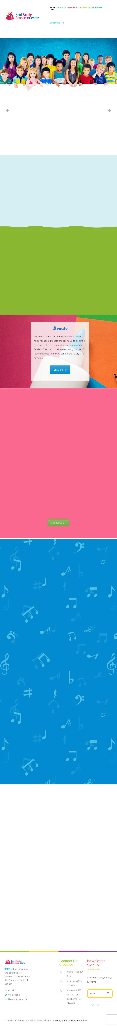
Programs (96, 8)
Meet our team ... (58, 625)
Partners (85, 8)
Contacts (55, 23)
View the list (60, 418)
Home (52, 8)
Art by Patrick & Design (66, 1019)
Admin (83, 1019)
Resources (73, 8)
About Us (61, 8)
